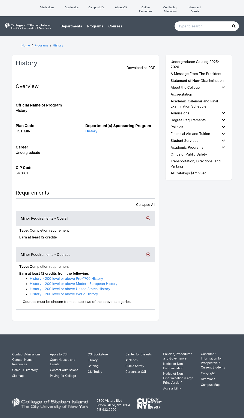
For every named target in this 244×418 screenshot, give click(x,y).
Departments (71, 26)
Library (93, 360)
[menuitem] (198, 87)
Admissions (47, 7)
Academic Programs (198, 147)
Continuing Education (170, 9)
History (58, 45)
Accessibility (172, 388)
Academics (72, 7)
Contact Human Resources (23, 362)
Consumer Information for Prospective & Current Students (213, 360)
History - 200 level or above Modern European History (73, 284)
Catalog (93, 366)
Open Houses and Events (62, 362)
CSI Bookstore (98, 354)
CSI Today (95, 371)
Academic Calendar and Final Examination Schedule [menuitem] (194, 103)
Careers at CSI (135, 371)
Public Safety (134, 366)
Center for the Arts (138, 354)
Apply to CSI (59, 354)
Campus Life (96, 7)
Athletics (131, 360)
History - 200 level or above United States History (70, 289)
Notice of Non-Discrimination (173, 366)
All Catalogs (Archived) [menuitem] (189, 173)
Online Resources (145, 9)
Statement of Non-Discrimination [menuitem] (197, 80)
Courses (115, 26)
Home (25, 45)
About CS (121, 7)
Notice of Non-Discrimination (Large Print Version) (178, 378)
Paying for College (63, 376)
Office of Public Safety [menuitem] (189, 154)
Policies (198, 127)
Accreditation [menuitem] (181, 94)
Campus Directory (25, 370)
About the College (198, 87)
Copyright (208, 373)
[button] (3, 4)
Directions (208, 379)
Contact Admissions (26, 354)
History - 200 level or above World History (64, 294)
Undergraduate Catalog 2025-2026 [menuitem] (195, 64)
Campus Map (210, 385)
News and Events (195, 9)
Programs (95, 26)
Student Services (198, 140)
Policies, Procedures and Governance (177, 356)
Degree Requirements (198, 120)
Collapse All (145, 204)
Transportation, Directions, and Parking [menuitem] (196, 163)
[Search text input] (207, 26)
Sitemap (18, 376)
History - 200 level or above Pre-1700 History (66, 278)
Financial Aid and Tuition (198, 134)
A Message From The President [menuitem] (196, 74)
